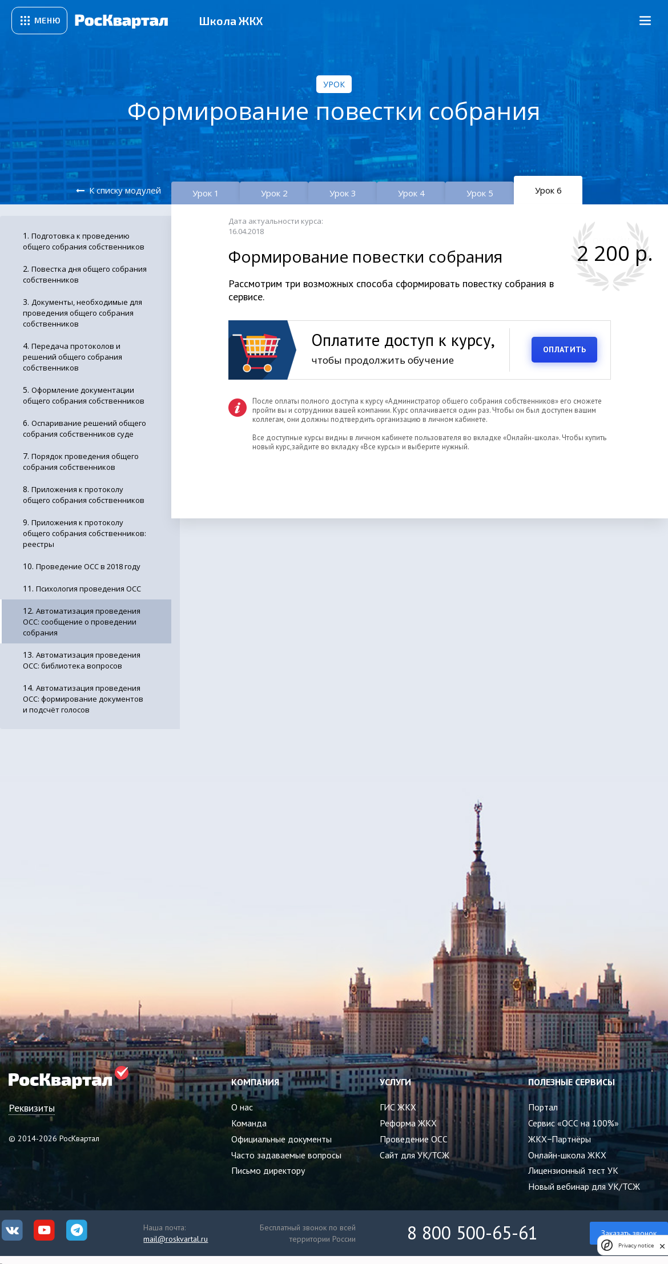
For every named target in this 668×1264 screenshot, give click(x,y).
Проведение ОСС (414, 1139)
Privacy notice (636, 1245)
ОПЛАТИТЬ (564, 349)
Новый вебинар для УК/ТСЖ (584, 1186)
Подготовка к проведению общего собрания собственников (83, 241)
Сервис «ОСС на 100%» (573, 1123)
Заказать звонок (629, 1233)
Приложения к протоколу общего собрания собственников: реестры (84, 533)
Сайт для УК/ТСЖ (414, 1155)
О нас (242, 1107)
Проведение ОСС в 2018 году (88, 566)
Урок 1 (205, 193)
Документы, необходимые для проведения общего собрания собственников (82, 313)
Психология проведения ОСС (88, 588)
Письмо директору (268, 1170)
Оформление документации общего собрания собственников (83, 395)
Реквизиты (32, 1107)
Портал (543, 1107)
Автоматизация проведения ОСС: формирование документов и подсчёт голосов (83, 699)
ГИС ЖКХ (398, 1107)
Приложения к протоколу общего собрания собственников (83, 494)
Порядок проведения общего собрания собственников (81, 461)
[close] (662, 1245)
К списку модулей (125, 190)
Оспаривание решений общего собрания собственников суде (84, 428)
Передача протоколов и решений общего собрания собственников (72, 357)
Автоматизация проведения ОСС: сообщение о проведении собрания (81, 622)
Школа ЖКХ (231, 20)
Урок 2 (274, 193)
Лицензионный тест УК (573, 1170)
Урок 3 (342, 193)
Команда (249, 1123)
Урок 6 (548, 190)
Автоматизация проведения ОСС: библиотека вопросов (81, 660)
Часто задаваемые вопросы (286, 1155)
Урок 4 (411, 193)
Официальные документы (281, 1139)
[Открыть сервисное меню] (39, 20)
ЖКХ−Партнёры (559, 1139)
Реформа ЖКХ (408, 1123)
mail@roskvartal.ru (175, 1239)
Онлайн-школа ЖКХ (567, 1155)
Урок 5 (479, 193)
